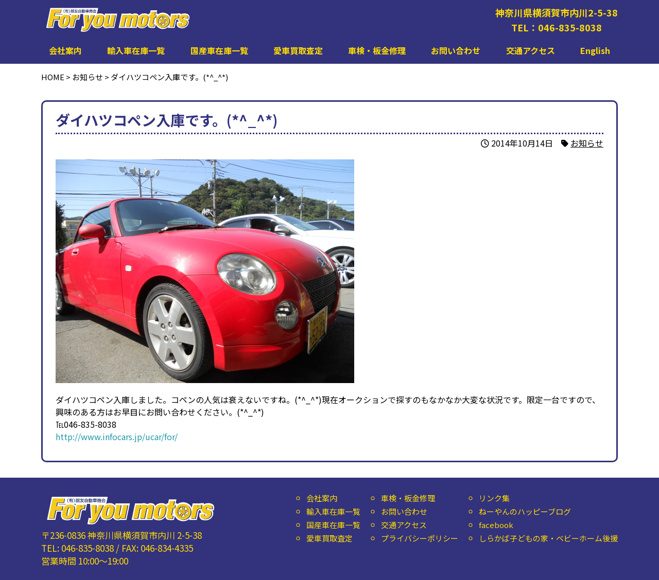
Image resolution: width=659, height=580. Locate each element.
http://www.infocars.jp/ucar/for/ (117, 436)
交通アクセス (530, 50)
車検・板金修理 (377, 50)
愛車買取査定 (298, 50)
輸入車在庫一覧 (136, 50)
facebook (496, 524)
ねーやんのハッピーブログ (525, 511)
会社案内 (65, 50)
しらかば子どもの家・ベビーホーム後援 (548, 538)
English (595, 50)
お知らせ (586, 143)
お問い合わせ (455, 50)
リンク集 (494, 498)
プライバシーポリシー (419, 538)
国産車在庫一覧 (219, 50)
